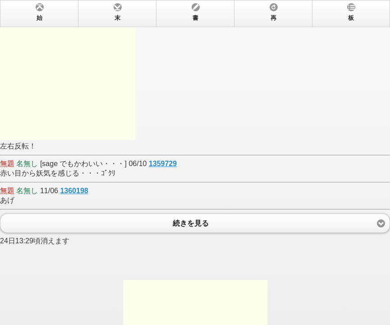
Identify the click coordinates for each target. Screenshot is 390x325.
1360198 (74, 191)
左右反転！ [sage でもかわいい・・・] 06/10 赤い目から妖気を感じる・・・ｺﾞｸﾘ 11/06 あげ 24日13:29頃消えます (195, 162)
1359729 (163, 163)
